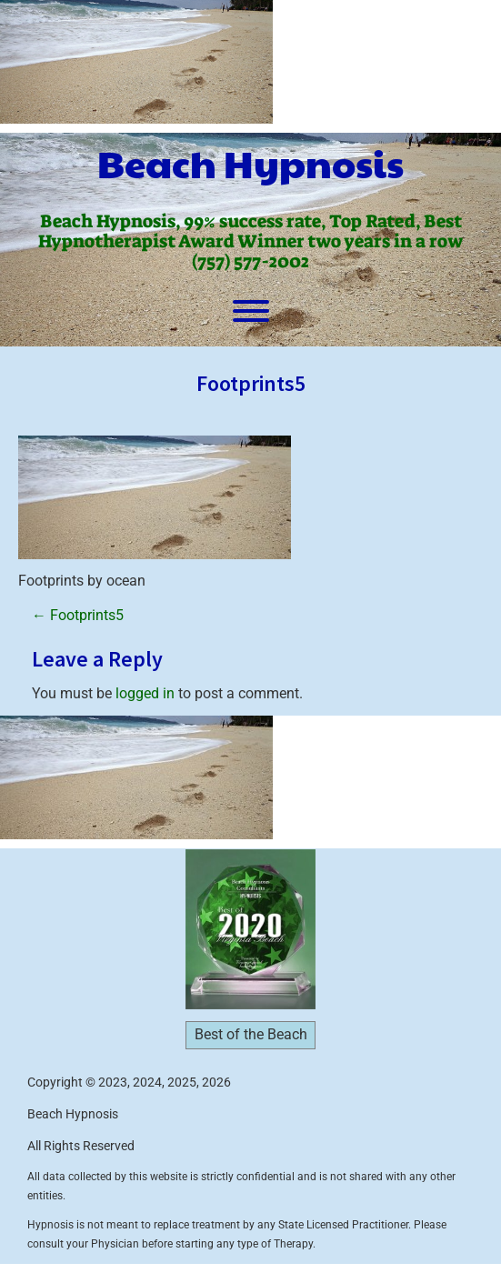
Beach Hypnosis (250, 163)
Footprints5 (78, 615)
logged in (145, 693)
